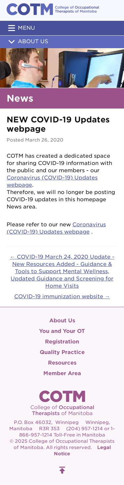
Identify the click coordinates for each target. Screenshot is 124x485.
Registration (62, 342)
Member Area (62, 373)
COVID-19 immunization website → (62, 296)
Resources (62, 363)
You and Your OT (62, 331)
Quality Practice (62, 352)
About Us (27, 42)
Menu (21, 28)
